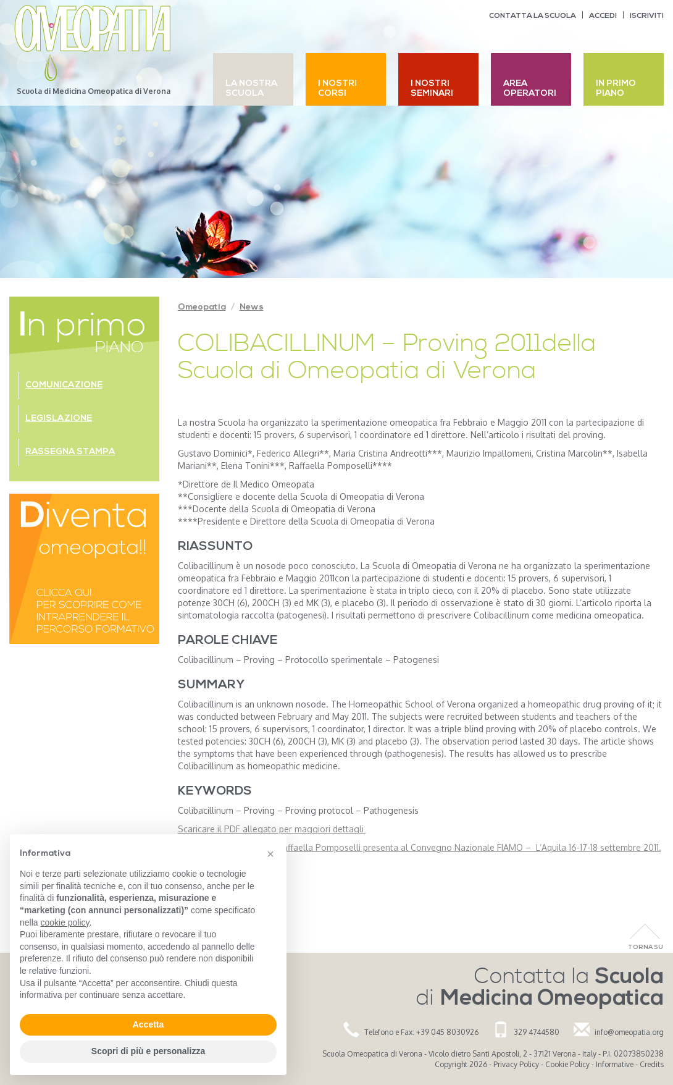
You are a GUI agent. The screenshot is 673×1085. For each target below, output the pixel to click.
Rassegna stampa (70, 452)
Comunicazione (63, 385)
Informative (614, 1064)
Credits (652, 1064)
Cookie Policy (567, 1064)
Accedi (603, 16)
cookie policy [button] (64, 922)
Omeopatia (202, 307)
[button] (270, 854)
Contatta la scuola (532, 16)
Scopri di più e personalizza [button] (148, 1051)
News (252, 307)
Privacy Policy (516, 1064)
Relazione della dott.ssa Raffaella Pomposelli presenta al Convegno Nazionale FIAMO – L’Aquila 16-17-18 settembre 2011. (419, 847)
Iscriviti (647, 16)
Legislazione (58, 418)
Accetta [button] (148, 1024)
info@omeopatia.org (629, 1032)
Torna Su (645, 947)
